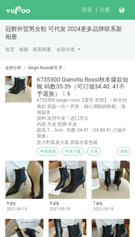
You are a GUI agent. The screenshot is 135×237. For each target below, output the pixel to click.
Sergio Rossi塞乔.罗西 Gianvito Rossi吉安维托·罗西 (47, 68)
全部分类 (65, 49)
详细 (123, 151)
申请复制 (48, 151)
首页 (9, 49)
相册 (23, 49)
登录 (86, 10)
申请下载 (73, 151)
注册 (105, 10)
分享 (94, 151)
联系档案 (42, 49)
